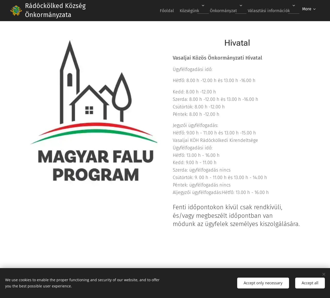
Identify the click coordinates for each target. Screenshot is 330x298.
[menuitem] (158, 10)
